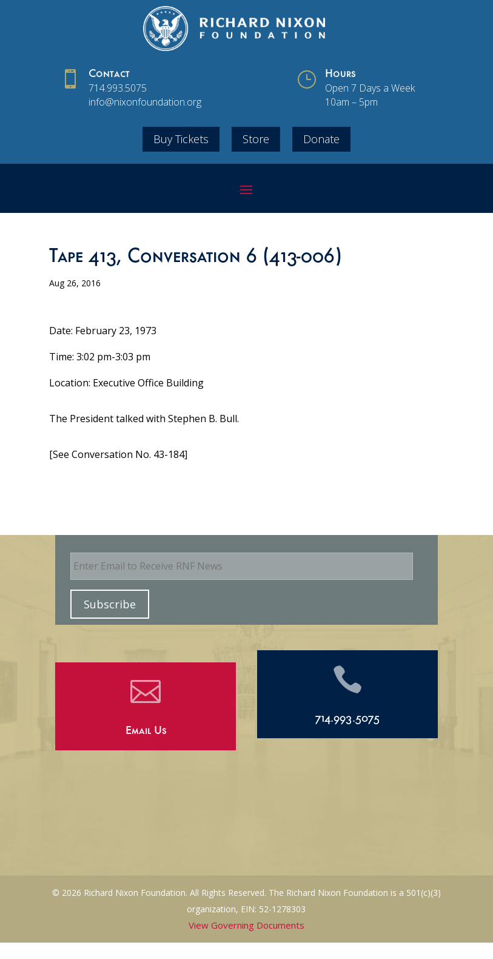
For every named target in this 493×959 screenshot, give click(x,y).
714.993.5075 (118, 88)
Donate (321, 139)
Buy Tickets (181, 139)
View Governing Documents (246, 925)
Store (256, 139)
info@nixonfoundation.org (145, 102)
